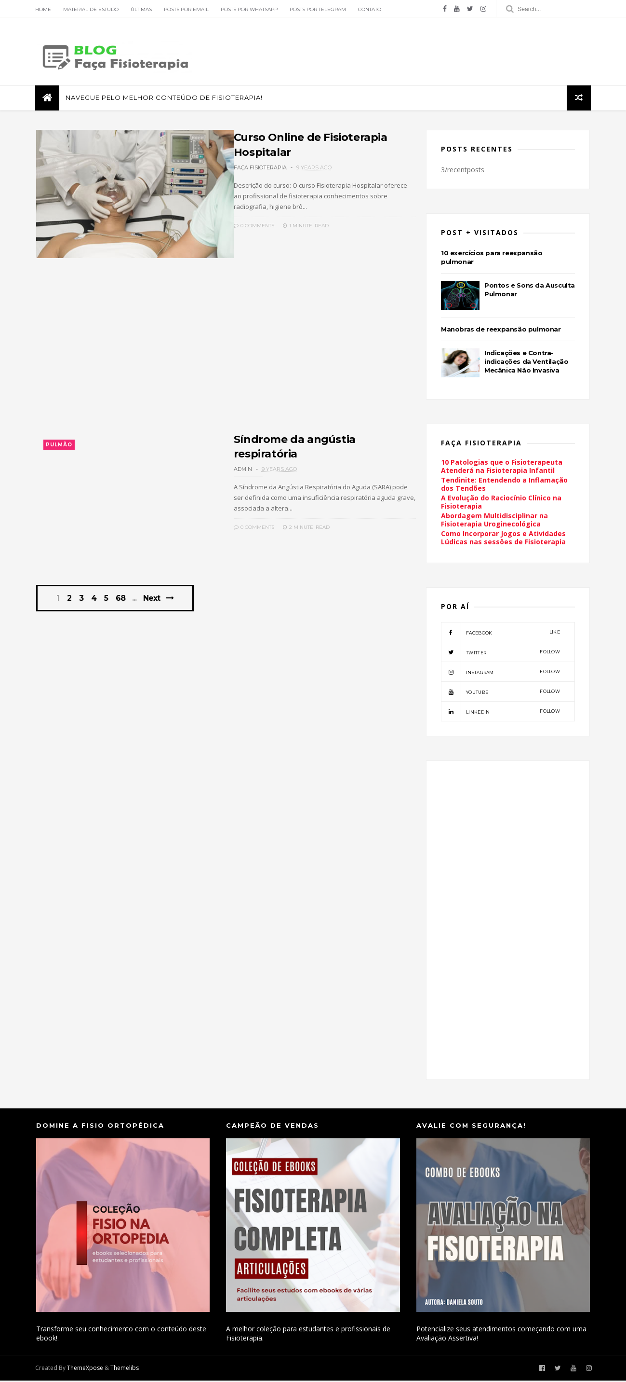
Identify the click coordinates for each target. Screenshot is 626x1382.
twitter (500, 653)
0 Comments (243, 225)
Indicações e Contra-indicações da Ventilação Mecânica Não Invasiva (527, 362)
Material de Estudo (92, 9)
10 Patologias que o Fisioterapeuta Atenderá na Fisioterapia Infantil (502, 467)
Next (152, 602)
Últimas (142, 9)
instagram (500, 673)
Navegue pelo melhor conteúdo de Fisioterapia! (165, 98)
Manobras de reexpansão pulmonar (501, 330)
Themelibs (125, 1369)
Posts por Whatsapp (250, 9)
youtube (500, 693)
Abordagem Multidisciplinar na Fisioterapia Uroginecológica (494, 521)
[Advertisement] (223, 353)
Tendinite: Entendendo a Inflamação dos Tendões (504, 485)
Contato (370, 9)
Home (44, 9)
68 (121, 602)
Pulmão (59, 447)
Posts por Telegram (319, 9)
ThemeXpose (86, 1369)
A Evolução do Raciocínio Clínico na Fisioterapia (501, 503)
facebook (500, 633)
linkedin (500, 712)
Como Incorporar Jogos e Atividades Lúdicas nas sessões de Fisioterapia (503, 539)
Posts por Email (187, 9)
